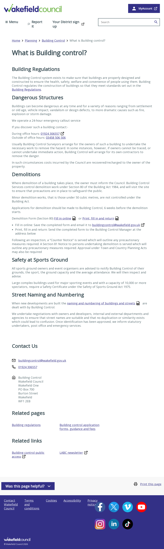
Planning (31, 40)
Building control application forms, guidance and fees (79, 427)
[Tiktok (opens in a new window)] (127, 524)
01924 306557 (50, 134)
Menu (11, 22)
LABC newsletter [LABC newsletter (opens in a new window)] (71, 453)
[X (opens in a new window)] (114, 507)
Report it (35, 24)
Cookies (51, 500)
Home (16, 40)
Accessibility (72, 500)
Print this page (150, 484)
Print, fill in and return (98, 218)
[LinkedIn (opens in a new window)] (114, 524)
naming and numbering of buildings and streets (101, 303)
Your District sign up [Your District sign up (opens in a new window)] (65, 24)
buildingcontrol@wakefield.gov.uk (116, 225)
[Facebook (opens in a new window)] (100, 507)
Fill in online (62, 218)
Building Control (53, 40)
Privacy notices (93, 502)
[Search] (156, 22)
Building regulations (26, 425)
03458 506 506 (56, 138)
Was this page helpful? (27, 486)
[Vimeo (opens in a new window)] (127, 507)
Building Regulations (26, 89)
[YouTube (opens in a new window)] (141, 507)
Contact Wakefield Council (11, 504)
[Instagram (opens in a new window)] (100, 524)
